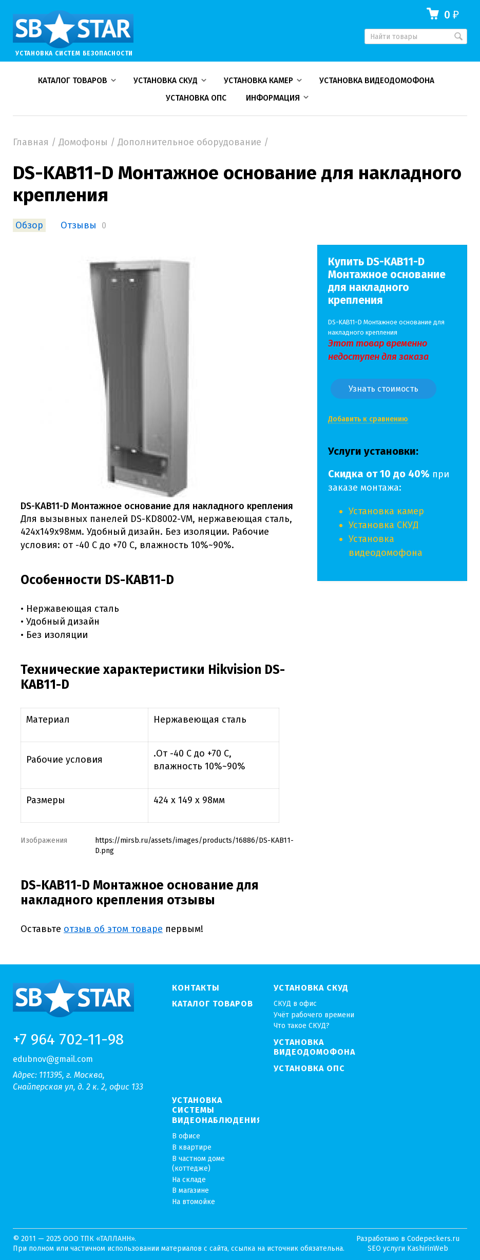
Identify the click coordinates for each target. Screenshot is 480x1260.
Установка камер (258, 80)
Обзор (29, 225)
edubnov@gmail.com (53, 1059)
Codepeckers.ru (433, 1238)
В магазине (190, 1190)
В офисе (186, 1136)
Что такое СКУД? (302, 1025)
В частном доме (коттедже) (198, 1163)
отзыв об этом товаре (113, 929)
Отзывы (79, 225)
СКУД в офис (295, 1003)
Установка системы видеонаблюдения (215, 1110)
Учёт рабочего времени (314, 1015)
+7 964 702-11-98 (68, 1039)
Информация (273, 98)
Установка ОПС (196, 98)
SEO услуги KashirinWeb (408, 1248)
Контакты (196, 988)
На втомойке (193, 1201)
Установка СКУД (165, 80)
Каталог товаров (72, 80)
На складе (189, 1179)
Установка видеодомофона (376, 80)
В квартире (192, 1147)
